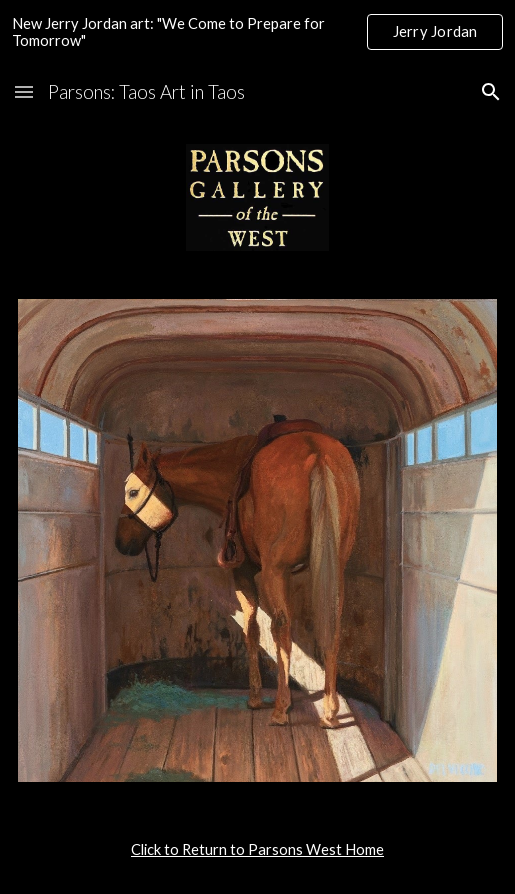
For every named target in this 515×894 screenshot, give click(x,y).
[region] (257, 32)
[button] (24, 91)
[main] (258, 850)
